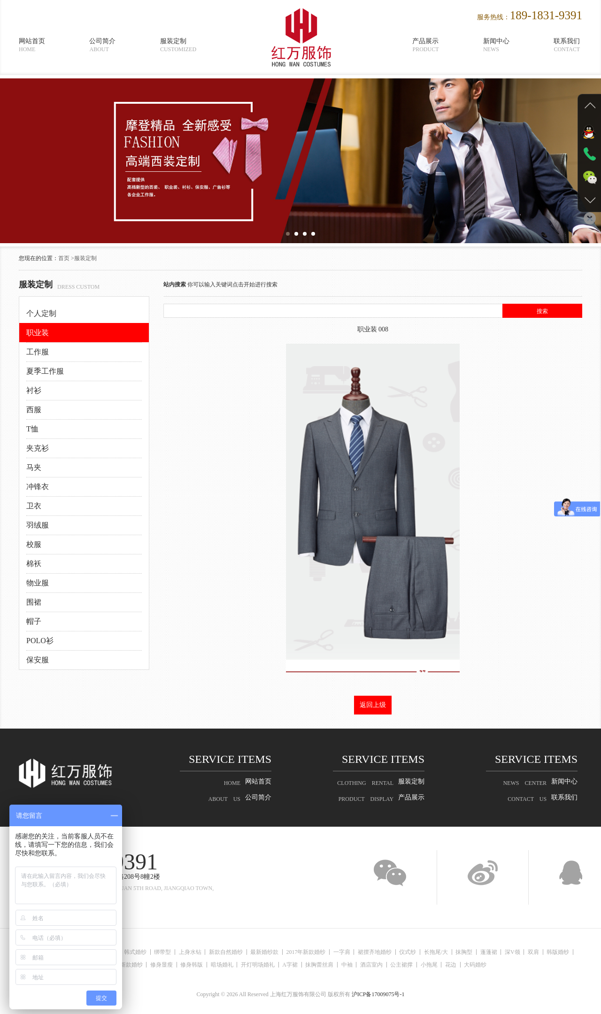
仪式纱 (430, 952)
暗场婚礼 (231, 965)
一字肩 (360, 952)
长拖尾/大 (461, 952)
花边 (478, 965)
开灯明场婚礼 (269, 965)
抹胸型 (491, 952)
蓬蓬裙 (517, 952)
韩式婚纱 (140, 952)
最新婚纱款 (278, 952)
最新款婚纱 (131, 965)
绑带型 (170, 952)
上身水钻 (199, 952)
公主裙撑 (424, 965)
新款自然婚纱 (237, 952)
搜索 (542, 311)
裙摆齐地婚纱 (395, 952)
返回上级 (373, 704)
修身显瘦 (166, 965)
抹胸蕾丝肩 (336, 965)
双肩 (567, 952)
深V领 (544, 952)
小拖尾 (454, 965)
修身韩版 (199, 965)
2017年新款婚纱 (322, 952)
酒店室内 (392, 965)
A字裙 (304, 965)
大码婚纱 (504, 965)
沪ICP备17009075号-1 (378, 994)
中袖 (365, 965)
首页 (63, 258)
